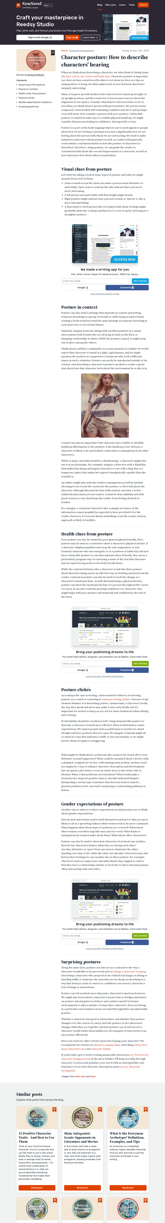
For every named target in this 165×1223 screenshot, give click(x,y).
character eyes (77, 1048)
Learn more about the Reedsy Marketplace (105, 676)
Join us (143, 5)
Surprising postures (29, 106)
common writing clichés (116, 699)
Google (83, 287)
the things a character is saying (128, 971)
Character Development (81, 50)
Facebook (127, 287)
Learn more (90, 37)
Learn (122, 5)
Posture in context (28, 89)
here (77, 1076)
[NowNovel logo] (18, 5)
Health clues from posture (32, 93)
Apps (48, 5)
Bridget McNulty (36, 75)
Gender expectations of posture (35, 102)
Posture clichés (26, 98)
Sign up (72, 37)
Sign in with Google (40, 37)
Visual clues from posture (32, 84)
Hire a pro (110, 5)
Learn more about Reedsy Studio (104, 294)
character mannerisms (107, 1045)
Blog (99, 5)
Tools (132, 5)
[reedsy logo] (32, 5)
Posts (64, 50)
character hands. (101, 1048)
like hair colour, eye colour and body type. (86, 76)
